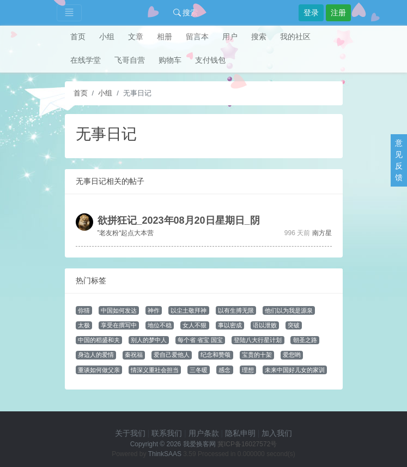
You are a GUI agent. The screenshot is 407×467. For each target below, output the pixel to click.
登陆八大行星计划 (258, 340)
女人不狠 (194, 325)
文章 (135, 36)
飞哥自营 (129, 60)
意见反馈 (399, 160)
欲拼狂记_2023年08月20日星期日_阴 (179, 220)
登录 (311, 12)
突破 (294, 325)
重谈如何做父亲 (99, 370)
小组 (106, 36)
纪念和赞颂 (215, 354)
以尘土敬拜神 (188, 310)
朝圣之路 (305, 340)
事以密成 (230, 325)
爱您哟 (292, 354)
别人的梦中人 (149, 340)
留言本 (197, 36)
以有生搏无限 (236, 310)
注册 (338, 12)
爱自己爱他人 (172, 354)
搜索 (185, 12)
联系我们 (166, 433)
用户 (230, 36)
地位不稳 (160, 325)
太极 (84, 325)
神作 (154, 310)
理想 (248, 370)
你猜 (84, 310)
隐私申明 (240, 433)
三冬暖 (199, 370)
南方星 (322, 233)
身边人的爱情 (96, 354)
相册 (164, 36)
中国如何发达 (119, 310)
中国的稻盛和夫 (99, 340)
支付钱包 (210, 60)
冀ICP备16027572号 (247, 444)
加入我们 (277, 433)
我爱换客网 (199, 444)
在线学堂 (85, 60)
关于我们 (130, 433)
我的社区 (295, 36)
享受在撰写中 (119, 325)
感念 (224, 370)
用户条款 (204, 433)
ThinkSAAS (164, 454)
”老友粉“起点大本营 (126, 233)
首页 (78, 36)
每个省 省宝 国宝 (200, 340)
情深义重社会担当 (155, 370)
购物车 (170, 60)
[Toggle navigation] (69, 12)
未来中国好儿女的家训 (295, 370)
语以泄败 (265, 325)
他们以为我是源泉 (289, 310)
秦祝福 (134, 354)
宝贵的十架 (257, 354)
